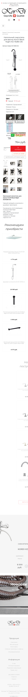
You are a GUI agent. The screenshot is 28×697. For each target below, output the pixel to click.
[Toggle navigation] (3, 25)
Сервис (14, 684)
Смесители (10, 32)
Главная (4, 32)
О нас (14, 670)
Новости (14, 681)
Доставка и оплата (14, 679)
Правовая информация (14, 675)
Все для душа (14, 651)
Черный (10, 101)
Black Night (15, 95)
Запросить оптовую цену (15, 157)
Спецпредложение (14, 654)
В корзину (18, 148)
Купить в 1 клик (18, 153)
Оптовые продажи (14, 673)
